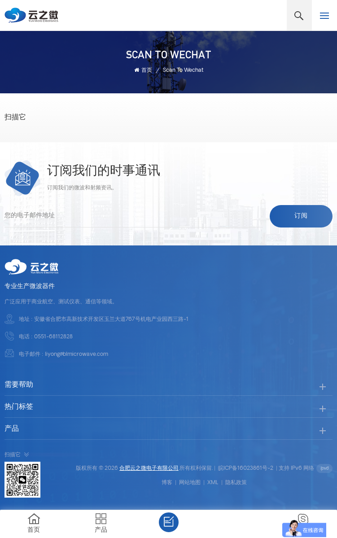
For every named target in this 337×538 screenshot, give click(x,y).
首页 (143, 70)
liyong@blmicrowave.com (76, 354)
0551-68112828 (53, 337)
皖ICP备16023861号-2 (245, 468)
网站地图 (190, 483)
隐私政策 (236, 483)
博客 (167, 483)
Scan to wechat (183, 70)
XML (213, 483)
